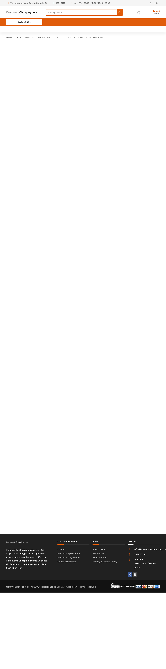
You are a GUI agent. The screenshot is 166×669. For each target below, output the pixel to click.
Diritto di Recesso (66, 588)
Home (9, 38)
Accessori (29, 38)
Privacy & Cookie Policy (105, 588)
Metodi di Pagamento (68, 583)
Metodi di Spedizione (68, 579)
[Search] (120, 12)
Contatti (61, 575)
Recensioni (98, 579)
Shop (18, 38)
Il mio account (100, 583)
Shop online (99, 575)
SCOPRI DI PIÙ (14, 594)
